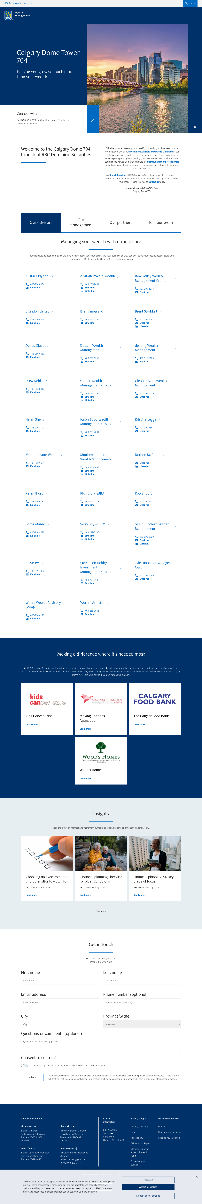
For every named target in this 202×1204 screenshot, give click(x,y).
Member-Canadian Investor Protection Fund (140, 1152)
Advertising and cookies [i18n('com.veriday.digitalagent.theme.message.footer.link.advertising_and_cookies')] (138, 1163)
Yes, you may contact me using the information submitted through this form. (69, 1065)
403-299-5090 (147, 575)
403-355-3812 (37, 389)
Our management (81, 222)
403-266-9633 (37, 353)
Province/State (116, 1017)
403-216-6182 (37, 501)
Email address (33, 995)
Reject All (148, 1180)
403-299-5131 (147, 501)
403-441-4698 (92, 467)
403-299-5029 (147, 537)
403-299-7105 (92, 319)
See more (101, 911)
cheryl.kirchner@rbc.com (72, 1134)
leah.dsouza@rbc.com (32, 1156)
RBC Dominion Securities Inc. (19, 3)
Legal (133, 1132)
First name (30, 973)
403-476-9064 (37, 319)
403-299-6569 (92, 358)
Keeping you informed (169, 1138)
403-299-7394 (92, 393)
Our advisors (41, 223)
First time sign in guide (169, 1132)
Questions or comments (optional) (51, 1034)
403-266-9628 (37, 532)
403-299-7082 (37, 571)
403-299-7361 (147, 427)
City (24, 1017)
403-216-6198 (37, 615)
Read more (31, 895)
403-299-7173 (92, 501)
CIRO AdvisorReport (140, 1143)
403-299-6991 (147, 319)
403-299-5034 (147, 288)
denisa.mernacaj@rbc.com (73, 1159)
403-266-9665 (92, 610)
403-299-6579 (147, 393)
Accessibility (137, 1138)
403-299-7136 (92, 532)
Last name (112, 973)
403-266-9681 (92, 284)
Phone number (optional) (125, 995)
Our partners (121, 223)
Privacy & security (139, 1126)
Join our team (161, 223)
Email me (35, 287)
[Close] (197, 1178)
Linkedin (25, 1141)
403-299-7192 (37, 427)
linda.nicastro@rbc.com (33, 1134)
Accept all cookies (148, 1187)
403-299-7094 (92, 432)
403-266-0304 (37, 284)
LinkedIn (89, 291)
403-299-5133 (92, 580)
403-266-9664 (37, 463)
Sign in (161, 1126)
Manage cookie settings (148, 1196)
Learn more (32, 724)
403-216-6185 (147, 358)
